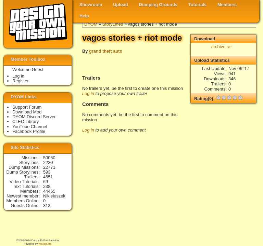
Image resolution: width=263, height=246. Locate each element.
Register (20, 80)
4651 (48, 176)
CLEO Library (25, 121)
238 (46, 186)
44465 (49, 191)
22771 (49, 167)
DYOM (90, 24)
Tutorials (197, 4)
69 (45, 181)
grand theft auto (105, 51)
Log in (88, 93)
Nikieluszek (54, 196)
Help (84, 15)
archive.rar (221, 46)
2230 (48, 162)
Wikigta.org (44, 243)
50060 (49, 157)
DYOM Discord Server (34, 116)
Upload (120, 4)
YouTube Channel (29, 126)
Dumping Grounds (158, 4)
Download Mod (26, 111)
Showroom (90, 4)
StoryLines (112, 24)
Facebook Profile (28, 131)
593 (46, 172)
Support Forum (26, 107)
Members (227, 4)
